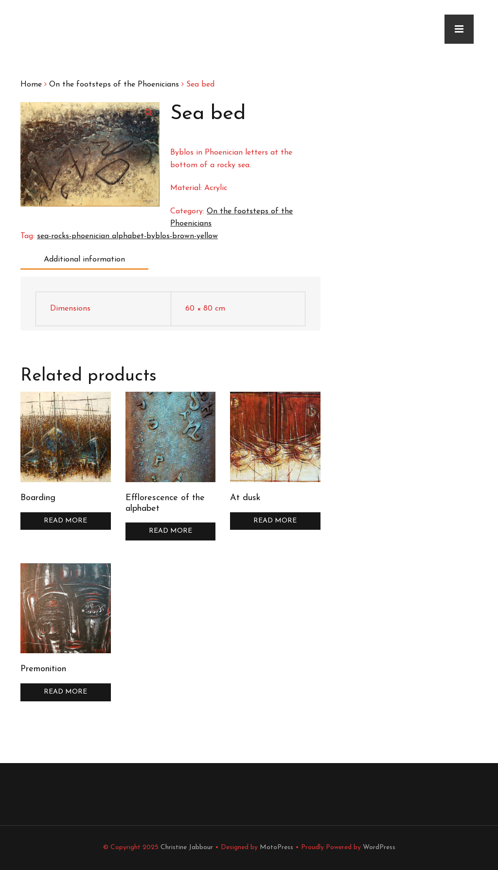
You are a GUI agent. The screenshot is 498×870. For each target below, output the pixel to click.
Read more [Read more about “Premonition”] (65, 692)
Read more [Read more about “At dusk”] (275, 520)
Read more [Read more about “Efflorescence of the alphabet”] (170, 531)
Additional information (84, 259)
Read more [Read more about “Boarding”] (65, 520)
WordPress (379, 847)
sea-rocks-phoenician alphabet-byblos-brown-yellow (127, 236)
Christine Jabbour (186, 847)
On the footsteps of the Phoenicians (114, 84)
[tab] (86, 260)
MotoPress (276, 847)
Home (31, 84)
